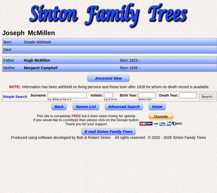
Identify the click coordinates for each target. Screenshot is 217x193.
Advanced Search (124, 107)
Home (157, 107)
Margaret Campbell (41, 68)
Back (59, 107)
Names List (86, 107)
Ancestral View (108, 78)
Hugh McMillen (37, 60)
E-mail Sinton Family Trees (109, 131)
